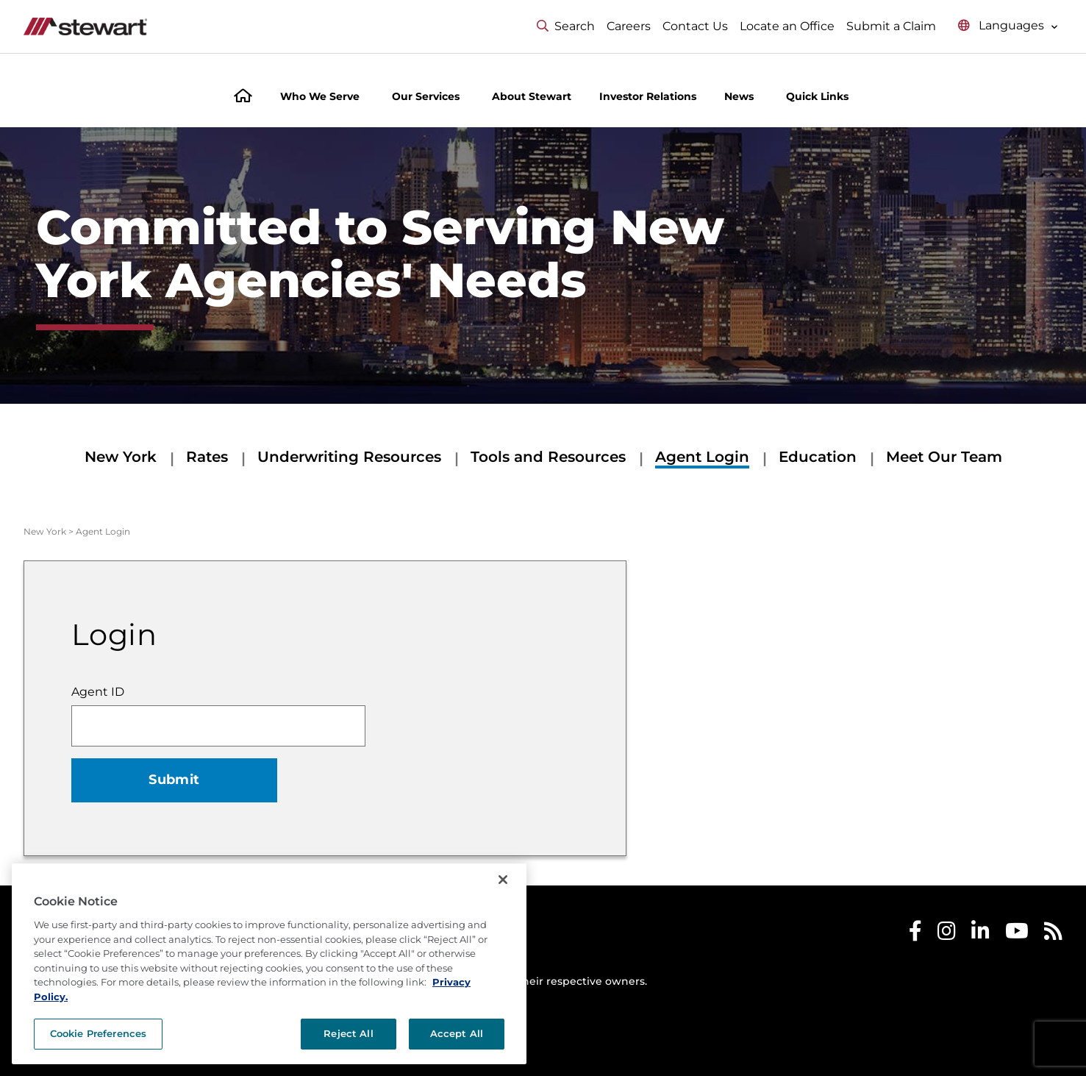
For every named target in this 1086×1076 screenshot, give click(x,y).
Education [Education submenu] (818, 457)
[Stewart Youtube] (1017, 934)
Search (566, 26)
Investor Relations (647, 96)
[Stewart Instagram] (946, 934)
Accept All (456, 1033)
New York (121, 457)
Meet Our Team (944, 457)
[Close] (503, 879)
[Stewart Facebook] (915, 934)
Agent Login (702, 457)
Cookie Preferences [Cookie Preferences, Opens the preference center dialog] (98, 1033)
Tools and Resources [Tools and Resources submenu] (548, 457)
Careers (629, 26)
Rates (207, 457)
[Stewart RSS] (1053, 934)
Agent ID (97, 692)
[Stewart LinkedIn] (980, 934)
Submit (174, 780)
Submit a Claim (891, 26)
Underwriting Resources (349, 457)
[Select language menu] (1008, 26)
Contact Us (695, 26)
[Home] (243, 97)
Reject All (348, 1033)
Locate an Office (787, 26)
